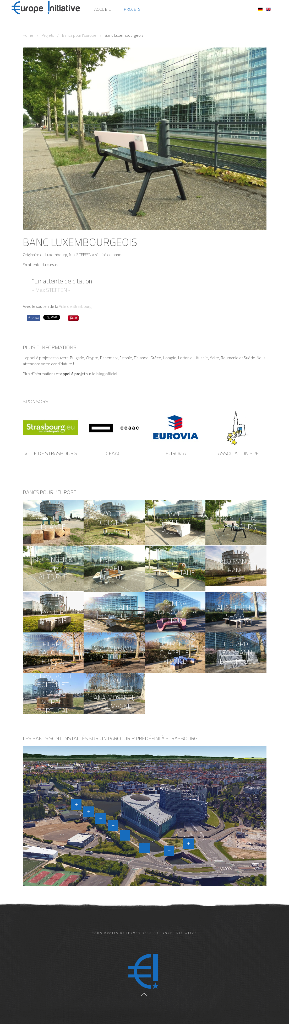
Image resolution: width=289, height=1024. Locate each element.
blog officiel (106, 373)
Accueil (102, 9)
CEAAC (113, 453)
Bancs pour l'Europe (79, 35)
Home (28, 35)
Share (33, 318)
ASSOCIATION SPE (238, 453)
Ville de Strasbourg (75, 306)
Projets (132, 9)
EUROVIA (176, 453)
